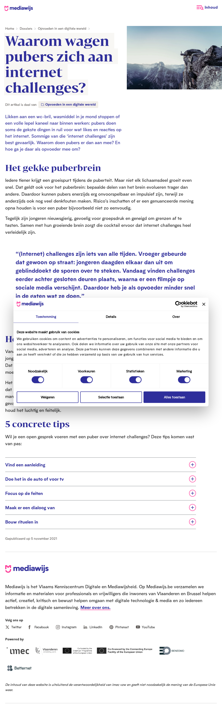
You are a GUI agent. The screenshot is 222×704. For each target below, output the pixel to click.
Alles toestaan (174, 397)
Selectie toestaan (111, 397)
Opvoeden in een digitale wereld (62, 28)
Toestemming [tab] (46, 316)
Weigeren (48, 397)
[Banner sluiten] (203, 304)
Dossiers (26, 28)
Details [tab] (111, 316)
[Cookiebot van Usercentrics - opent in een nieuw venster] (178, 304)
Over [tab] (176, 316)
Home (9, 28)
